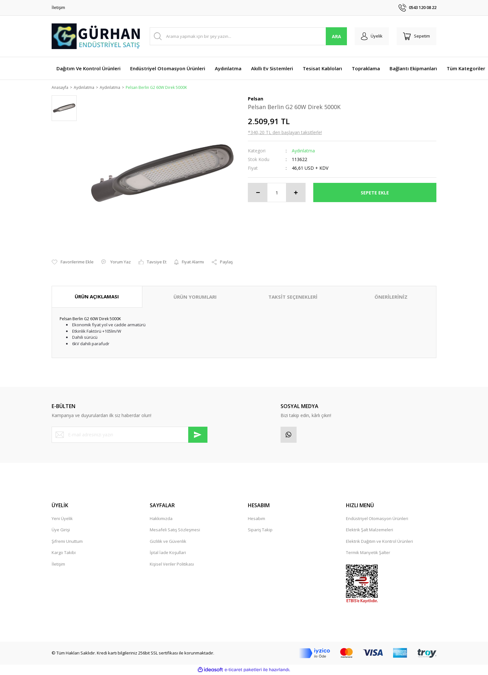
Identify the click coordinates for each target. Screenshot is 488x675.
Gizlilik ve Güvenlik (168, 541)
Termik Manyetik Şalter (368, 553)
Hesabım (256, 519)
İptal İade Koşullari (168, 553)
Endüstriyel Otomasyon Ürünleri (377, 519)
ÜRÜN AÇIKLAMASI (97, 297)
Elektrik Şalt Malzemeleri (369, 530)
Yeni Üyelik (62, 519)
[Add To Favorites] (73, 263)
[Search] (248, 36)
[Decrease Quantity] (257, 193)
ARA (336, 36)
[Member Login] (372, 36)
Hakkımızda (161, 519)
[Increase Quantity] (295, 193)
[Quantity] (276, 193)
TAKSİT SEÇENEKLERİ (292, 297)
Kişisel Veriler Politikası (172, 564)
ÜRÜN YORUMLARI (195, 297)
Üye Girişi (61, 530)
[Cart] (416, 36)
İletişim (58, 7)
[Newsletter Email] (129, 435)
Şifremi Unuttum (67, 541)
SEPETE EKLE (375, 193)
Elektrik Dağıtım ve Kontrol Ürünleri (379, 541)
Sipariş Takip (260, 530)
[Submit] (197, 435)
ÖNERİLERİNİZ (391, 297)
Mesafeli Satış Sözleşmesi (175, 530)
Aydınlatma (303, 151)
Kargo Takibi (64, 553)
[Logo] (96, 36)
